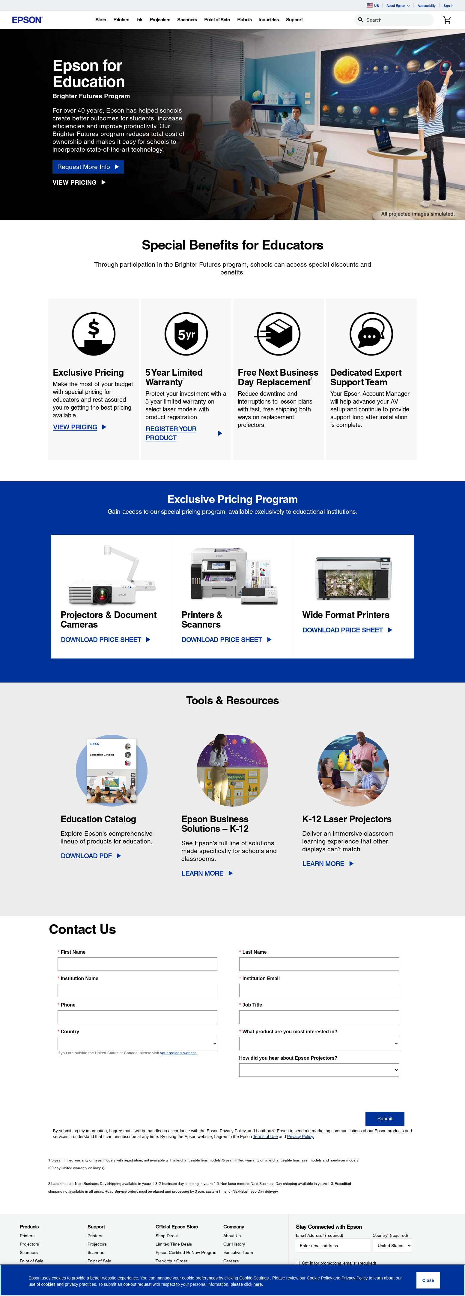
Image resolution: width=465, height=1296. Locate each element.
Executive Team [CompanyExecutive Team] (238, 1252)
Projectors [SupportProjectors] (97, 1244)
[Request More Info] (88, 167)
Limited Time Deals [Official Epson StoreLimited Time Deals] (174, 1244)
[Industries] (269, 20)
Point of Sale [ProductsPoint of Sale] (31, 1260)
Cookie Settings (254, 1278)
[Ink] (139, 20)
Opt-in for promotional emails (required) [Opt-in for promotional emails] (339, 1263)
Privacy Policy (354, 1278)
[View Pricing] (81, 182)
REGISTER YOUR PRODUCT (171, 433)
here (257, 1284)
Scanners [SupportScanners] (97, 1252)
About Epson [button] (398, 6)
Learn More (202, 873)
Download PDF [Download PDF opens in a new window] (86, 856)
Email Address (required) (320, 1235)
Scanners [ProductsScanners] (29, 1252)
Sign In (448, 6)
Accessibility (427, 6)
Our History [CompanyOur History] (234, 1244)
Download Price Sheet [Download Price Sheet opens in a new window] (101, 639)
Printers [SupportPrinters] (95, 1235)
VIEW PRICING (75, 427)
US (373, 5)
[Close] (428, 1280)
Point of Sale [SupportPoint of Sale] (99, 1260)
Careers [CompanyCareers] (231, 1260)
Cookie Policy (319, 1278)
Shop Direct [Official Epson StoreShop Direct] (167, 1235)
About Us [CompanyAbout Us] (232, 1235)
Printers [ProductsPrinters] (27, 1235)
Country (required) (390, 1235)
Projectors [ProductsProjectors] (29, 1244)
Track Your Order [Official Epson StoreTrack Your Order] (171, 1260)
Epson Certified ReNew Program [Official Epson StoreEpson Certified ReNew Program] (187, 1252)
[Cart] (447, 20)
